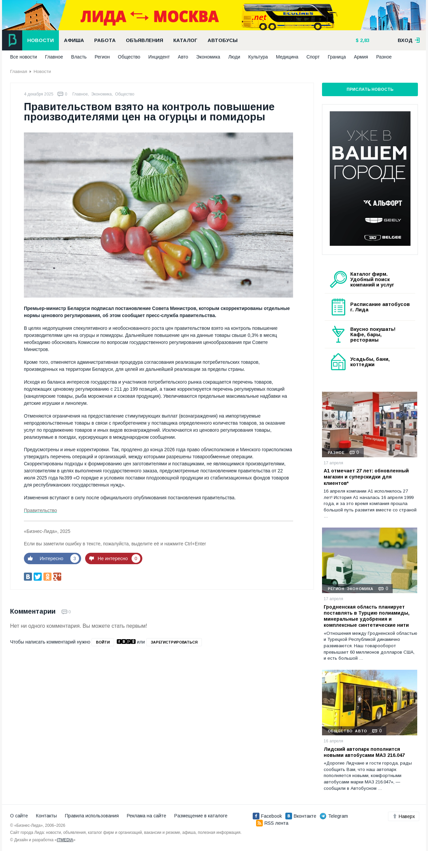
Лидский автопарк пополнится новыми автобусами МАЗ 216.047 (364, 752)
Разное (384, 57)
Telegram (334, 816)
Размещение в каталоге (200, 815)
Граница (337, 57)
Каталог (185, 40)
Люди (234, 57)
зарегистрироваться (174, 642)
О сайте (19, 815)
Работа (105, 40)
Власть (78, 57)
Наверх (403, 816)
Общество (129, 57)
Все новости (23, 57)
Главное (54, 57)
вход (409, 40)
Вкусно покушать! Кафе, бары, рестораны (373, 334)
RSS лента (272, 823)
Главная (18, 71)
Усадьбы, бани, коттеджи (370, 361)
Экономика (208, 57)
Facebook (267, 816)
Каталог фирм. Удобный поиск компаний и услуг (372, 279)
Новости (40, 40)
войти (103, 642)
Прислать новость (370, 89)
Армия (361, 57)
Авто (183, 57)
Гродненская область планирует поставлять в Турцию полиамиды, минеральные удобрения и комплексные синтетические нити (366, 616)
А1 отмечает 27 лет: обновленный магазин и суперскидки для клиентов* (366, 477)
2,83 (364, 40)
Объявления (144, 40)
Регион (102, 57)
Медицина (287, 57)
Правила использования (92, 815)
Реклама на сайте (146, 815)
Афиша (74, 40)
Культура (258, 57)
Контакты (46, 815)
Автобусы (223, 40)
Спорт (313, 57)
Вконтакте (300, 816)
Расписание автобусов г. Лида (380, 307)
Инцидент (159, 57)
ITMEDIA (65, 840)
